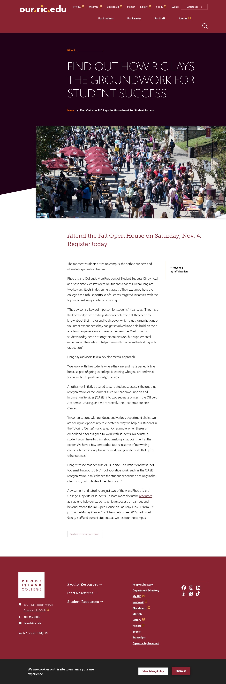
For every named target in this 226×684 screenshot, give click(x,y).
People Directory (143, 585)
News (71, 50)
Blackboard (113, 6)
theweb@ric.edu (32, 623)
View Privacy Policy (153, 671)
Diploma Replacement (146, 643)
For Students (106, 18)
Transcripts (139, 637)
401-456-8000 (32, 617)
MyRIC (77, 6)
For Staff (159, 18)
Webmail (93, 6)
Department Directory (146, 590)
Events (175, 6)
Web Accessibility (31, 633)
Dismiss (181, 671)
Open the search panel (205, 26)
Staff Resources (80, 593)
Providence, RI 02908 (34, 610)
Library (144, 6)
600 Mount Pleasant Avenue (38, 604)
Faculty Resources (82, 584)
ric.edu (159, 6)
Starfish (131, 6)
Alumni (183, 18)
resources (145, 496)
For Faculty (134, 18)
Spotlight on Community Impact (84, 534)
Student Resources (83, 602)
